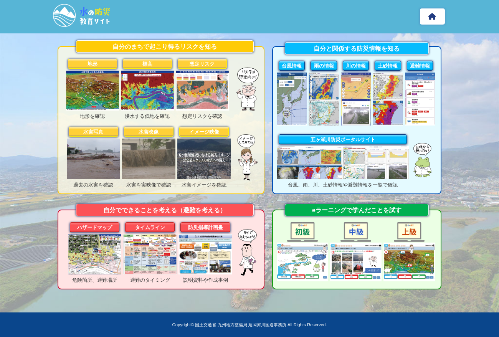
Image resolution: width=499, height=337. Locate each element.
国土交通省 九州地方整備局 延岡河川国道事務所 (240, 324)
